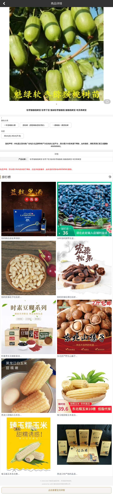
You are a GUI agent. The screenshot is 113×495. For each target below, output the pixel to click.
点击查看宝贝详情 (56, 490)
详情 (56, 154)
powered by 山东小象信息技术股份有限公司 (56, 484)
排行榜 (5, 177)
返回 (4, 3)
